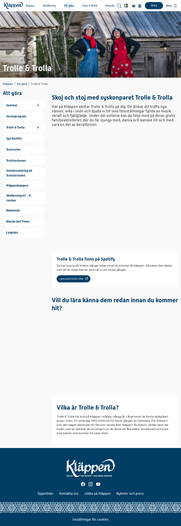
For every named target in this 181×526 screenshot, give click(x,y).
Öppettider (45, 493)
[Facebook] (83, 484)
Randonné (13, 210)
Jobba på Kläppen (97, 493)
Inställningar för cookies (90, 519)
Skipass (30, 5)
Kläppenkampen (17, 185)
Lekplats (12, 232)
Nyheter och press (130, 493)
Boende (110, 5)
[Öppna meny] (171, 6)
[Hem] (13, 5)
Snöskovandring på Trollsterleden (19, 173)
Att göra (69, 5)
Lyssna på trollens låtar (71, 278)
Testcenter (13, 149)
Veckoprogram (16, 116)
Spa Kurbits (14, 138)
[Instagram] (91, 484)
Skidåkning (49, 5)
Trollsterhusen (16, 160)
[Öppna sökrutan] (119, 6)
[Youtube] (98, 484)
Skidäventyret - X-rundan (19, 198)
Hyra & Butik (89, 5)
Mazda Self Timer (18, 221)
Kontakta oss (69, 493)
